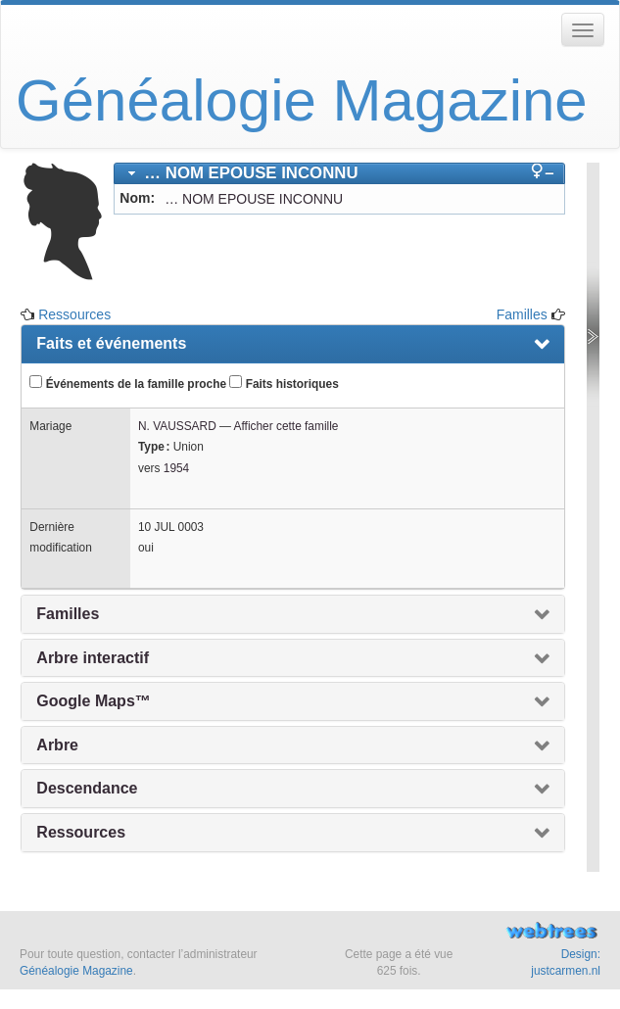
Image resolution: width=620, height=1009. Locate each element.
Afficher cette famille (286, 426)
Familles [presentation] (67, 613)
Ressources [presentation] (80, 832)
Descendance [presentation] (86, 788)
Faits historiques (283, 383)
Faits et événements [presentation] (111, 343)
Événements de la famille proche (127, 383)
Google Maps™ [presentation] (93, 701)
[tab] (339, 173)
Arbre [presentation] (57, 745)
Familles (522, 314)
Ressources (74, 314)
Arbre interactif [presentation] (92, 657)
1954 (176, 468)
